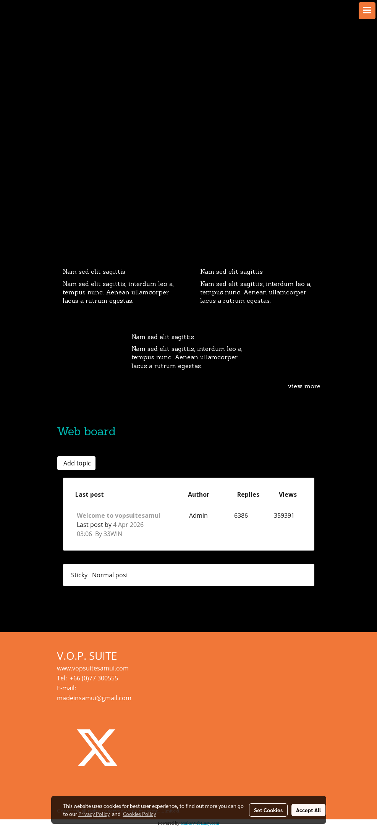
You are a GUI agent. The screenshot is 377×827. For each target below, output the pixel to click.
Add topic (76, 463)
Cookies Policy (139, 813)
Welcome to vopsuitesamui (118, 515)
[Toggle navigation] (367, 10)
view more (304, 387)
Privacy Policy (94, 813)
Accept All (308, 809)
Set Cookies (268, 809)
